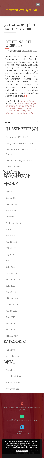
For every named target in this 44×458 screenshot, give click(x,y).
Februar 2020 (12, 273)
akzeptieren (22, 451)
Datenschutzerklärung (26, 447)
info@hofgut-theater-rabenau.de (22, 420)
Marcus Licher (24, 108)
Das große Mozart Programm (19, 143)
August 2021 (11, 254)
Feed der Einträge (14, 376)
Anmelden (10, 370)
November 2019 (13, 279)
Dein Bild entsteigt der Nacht (19, 160)
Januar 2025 (12, 198)
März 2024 (11, 210)
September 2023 (13, 223)
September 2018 (13, 304)
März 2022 (11, 248)
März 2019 (11, 292)
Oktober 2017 (12, 336)
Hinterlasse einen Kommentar (19, 113)
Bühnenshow (24, 103)
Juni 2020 (10, 267)
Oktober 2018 (12, 298)
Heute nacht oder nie (18, 44)
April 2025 (10, 192)
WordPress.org (12, 389)
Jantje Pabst (11, 108)
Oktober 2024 (12, 204)
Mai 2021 (10, 261)
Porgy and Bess (13, 166)
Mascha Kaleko (12, 110)
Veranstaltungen (28, 101)
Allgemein (10, 350)
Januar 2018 (11, 323)
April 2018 (10, 317)
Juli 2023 (10, 229)
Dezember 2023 (13, 217)
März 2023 (11, 235)
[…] (25, 96)
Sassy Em (25, 110)
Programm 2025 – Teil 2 (17, 137)
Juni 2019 (10, 286)
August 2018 (11, 311)
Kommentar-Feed (14, 382)
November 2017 (13, 329)
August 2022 (11, 242)
